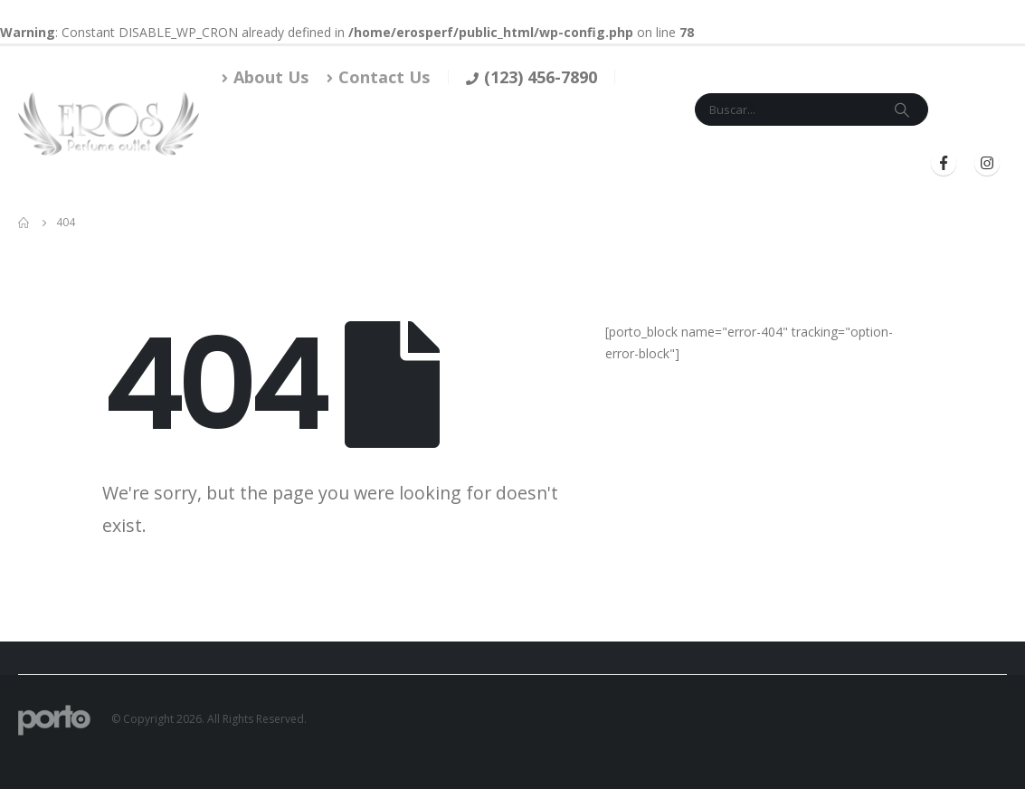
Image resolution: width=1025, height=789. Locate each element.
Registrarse (851, 163)
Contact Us (378, 77)
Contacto (495, 163)
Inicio (277, 163)
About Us (265, 77)
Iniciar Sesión (729, 163)
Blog (641, 163)
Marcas (408, 163)
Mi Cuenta (576, 163)
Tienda (334, 163)
